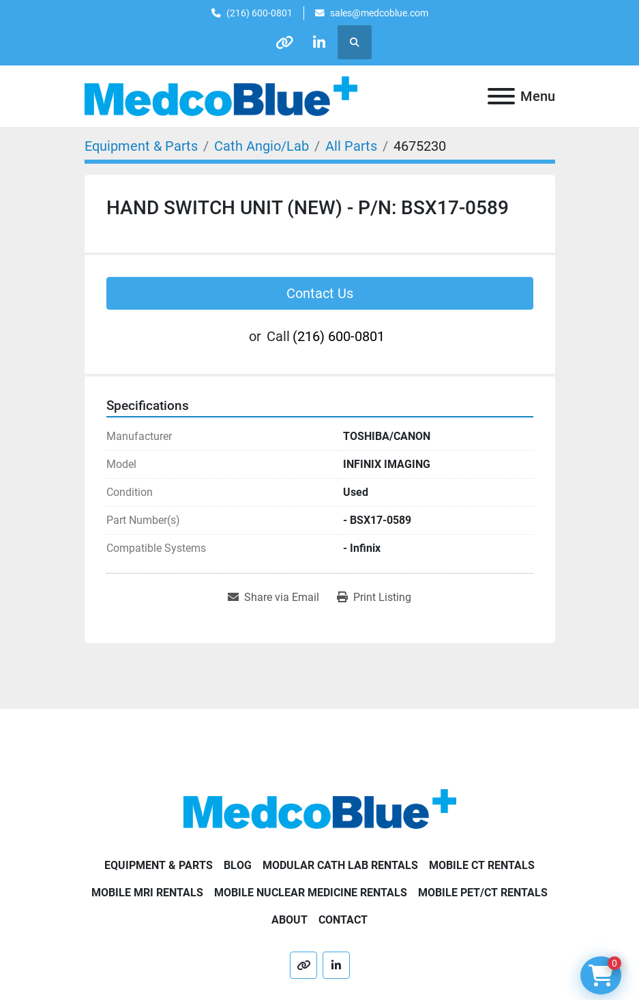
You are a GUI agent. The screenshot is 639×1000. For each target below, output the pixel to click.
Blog (238, 865)
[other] (284, 42)
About (289, 919)
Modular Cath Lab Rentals (340, 865)
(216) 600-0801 (259, 13)
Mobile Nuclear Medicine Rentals (310, 892)
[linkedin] (319, 42)
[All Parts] (351, 146)
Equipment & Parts (158, 865)
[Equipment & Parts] (141, 146)
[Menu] (501, 96)
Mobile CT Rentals (482, 865)
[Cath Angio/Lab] (261, 146)
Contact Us (319, 293)
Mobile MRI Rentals (147, 892)
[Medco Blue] (319, 808)
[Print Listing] (374, 598)
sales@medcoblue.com (379, 13)
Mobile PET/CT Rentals (483, 892)
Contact (343, 919)
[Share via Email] (273, 598)
